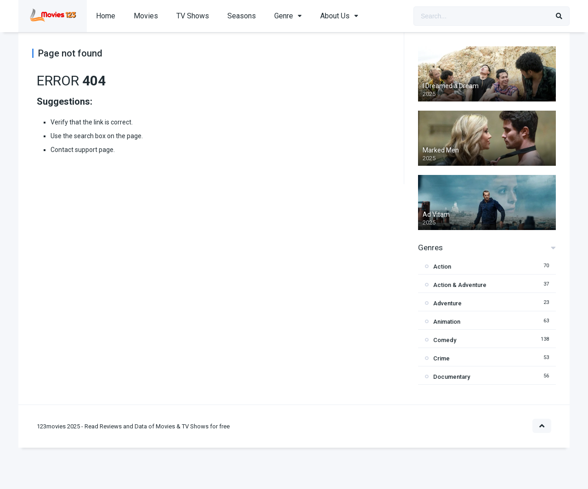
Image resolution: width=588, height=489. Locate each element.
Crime (441, 358)
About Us (335, 15)
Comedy (444, 340)
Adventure (447, 303)
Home (105, 15)
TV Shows (192, 15)
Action (442, 266)
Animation (446, 321)
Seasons (241, 15)
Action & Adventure (459, 284)
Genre (283, 15)
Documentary (451, 376)
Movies (146, 15)
